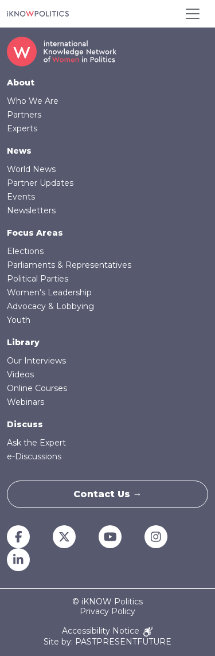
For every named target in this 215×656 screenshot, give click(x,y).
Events (21, 197)
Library (23, 342)
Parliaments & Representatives (69, 265)
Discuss (25, 424)
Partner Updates (40, 183)
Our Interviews (36, 361)
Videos (20, 374)
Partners (24, 115)
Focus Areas (35, 233)
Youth (18, 320)
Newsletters (31, 210)
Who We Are (32, 101)
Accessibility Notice (107, 631)
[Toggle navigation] (192, 14)
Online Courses (37, 388)
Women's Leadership (49, 292)
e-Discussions (34, 456)
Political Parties (37, 279)
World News (31, 169)
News (19, 151)
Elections (25, 251)
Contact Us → (107, 494)
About (20, 82)
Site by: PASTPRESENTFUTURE (107, 642)
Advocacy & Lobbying (50, 306)
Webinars (25, 402)
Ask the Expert (36, 443)
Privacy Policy (107, 611)
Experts (22, 128)
